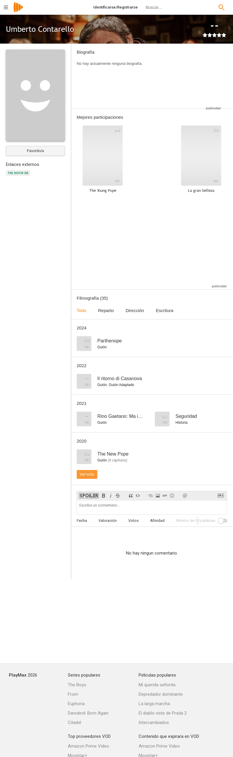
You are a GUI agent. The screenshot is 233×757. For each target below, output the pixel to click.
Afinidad (157, 520)
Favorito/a (35, 151)
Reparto (106, 310)
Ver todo (87, 474)
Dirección (135, 310)
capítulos (117, 460)
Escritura (164, 310)
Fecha (82, 520)
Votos (133, 520)
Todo (81, 310)
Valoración (108, 520)
